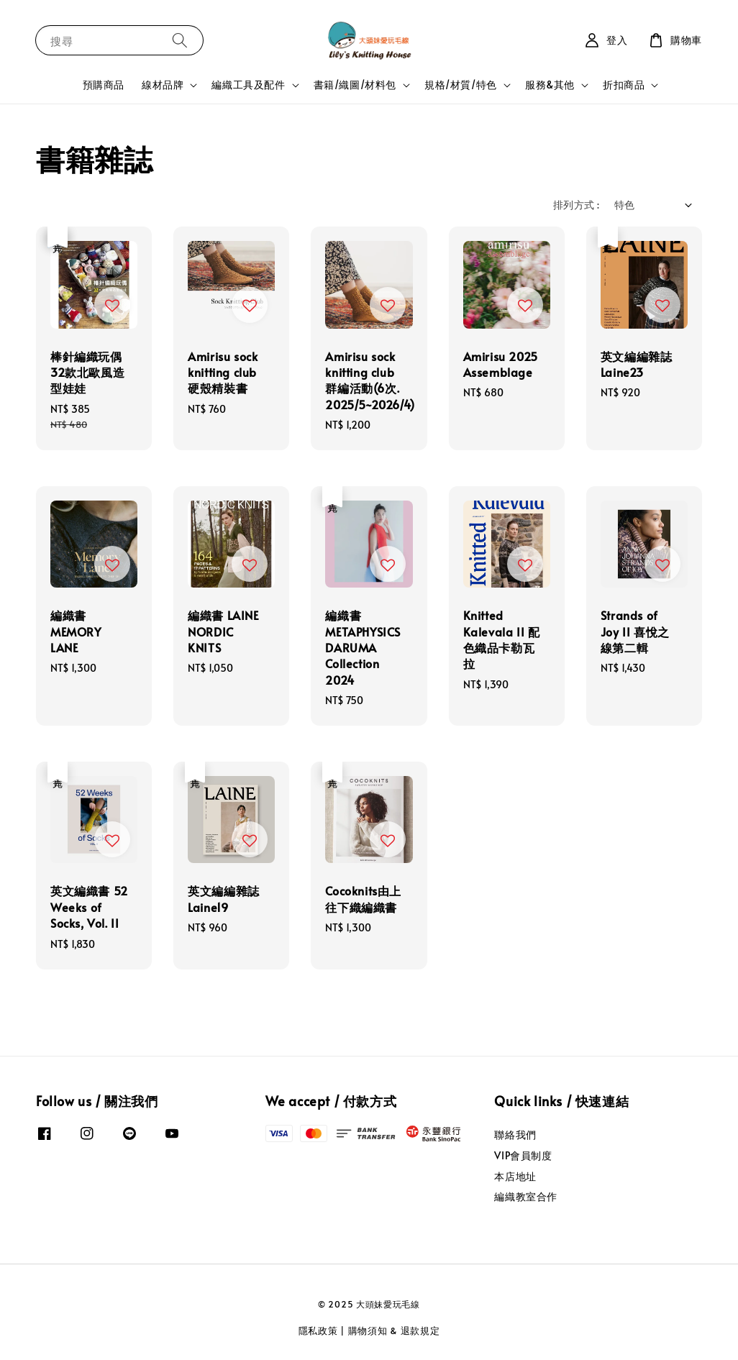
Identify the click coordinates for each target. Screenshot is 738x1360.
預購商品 (103, 84)
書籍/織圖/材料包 (355, 84)
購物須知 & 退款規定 (394, 1330)
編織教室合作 (525, 1196)
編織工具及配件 (248, 84)
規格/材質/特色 (460, 84)
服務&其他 (550, 84)
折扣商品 (623, 84)
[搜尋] (180, 40)
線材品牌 (162, 84)
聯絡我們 (515, 1134)
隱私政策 (318, 1330)
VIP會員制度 (523, 1155)
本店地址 (515, 1176)
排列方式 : (576, 204)
